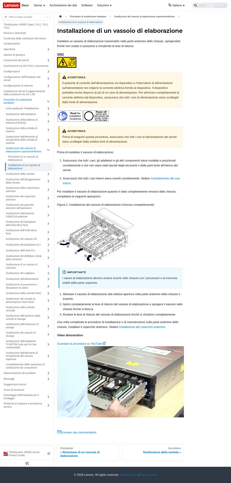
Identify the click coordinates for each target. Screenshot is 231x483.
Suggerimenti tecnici (15, 384)
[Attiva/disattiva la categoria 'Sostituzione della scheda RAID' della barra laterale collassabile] (48, 293)
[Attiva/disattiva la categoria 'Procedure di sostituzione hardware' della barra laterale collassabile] (48, 101)
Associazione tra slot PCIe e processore (26, 65)
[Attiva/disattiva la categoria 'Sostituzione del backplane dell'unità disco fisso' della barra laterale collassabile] (48, 223)
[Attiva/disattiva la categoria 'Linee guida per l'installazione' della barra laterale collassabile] (48, 108)
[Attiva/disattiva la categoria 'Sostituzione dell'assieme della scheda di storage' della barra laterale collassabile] (48, 317)
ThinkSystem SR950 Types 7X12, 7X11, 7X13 (26, 26)
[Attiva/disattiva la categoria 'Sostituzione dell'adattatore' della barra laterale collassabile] (48, 114)
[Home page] (60, 16)
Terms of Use (148, 474)
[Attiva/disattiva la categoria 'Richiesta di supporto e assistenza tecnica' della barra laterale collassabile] (48, 405)
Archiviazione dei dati (63, 5)
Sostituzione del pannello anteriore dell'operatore (20, 206)
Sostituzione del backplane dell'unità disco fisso (21, 223)
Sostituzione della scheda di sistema (21, 130)
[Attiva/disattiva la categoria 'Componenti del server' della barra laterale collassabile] (48, 60)
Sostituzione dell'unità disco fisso (21, 232)
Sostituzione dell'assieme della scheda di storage (23, 317)
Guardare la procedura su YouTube (81, 343)
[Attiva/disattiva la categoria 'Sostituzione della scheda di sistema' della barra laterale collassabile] (48, 130)
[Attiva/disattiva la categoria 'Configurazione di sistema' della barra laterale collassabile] (48, 86)
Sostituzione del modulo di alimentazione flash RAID (20, 300)
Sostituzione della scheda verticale (20, 309)
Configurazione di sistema (18, 85)
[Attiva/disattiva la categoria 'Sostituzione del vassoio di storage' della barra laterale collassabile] (48, 334)
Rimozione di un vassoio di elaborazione (23, 158)
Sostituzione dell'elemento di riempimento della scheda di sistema (22, 139)
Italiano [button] (175, 5)
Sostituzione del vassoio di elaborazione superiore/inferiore (23, 150)
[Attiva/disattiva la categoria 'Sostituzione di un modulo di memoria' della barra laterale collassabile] (48, 266)
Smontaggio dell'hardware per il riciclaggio (21, 397)
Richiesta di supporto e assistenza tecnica (23, 405)
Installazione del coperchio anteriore (142, 326)
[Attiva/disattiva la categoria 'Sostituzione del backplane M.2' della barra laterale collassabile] (48, 245)
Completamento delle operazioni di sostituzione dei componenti (25, 366)
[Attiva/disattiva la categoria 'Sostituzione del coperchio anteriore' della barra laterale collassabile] (48, 198)
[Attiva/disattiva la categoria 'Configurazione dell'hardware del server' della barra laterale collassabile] (48, 78)
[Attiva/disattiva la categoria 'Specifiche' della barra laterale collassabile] (48, 49)
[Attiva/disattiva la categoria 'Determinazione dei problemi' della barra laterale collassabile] (48, 373)
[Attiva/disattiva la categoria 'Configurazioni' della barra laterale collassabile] (48, 71)
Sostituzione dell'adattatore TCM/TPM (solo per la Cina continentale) (21, 344)
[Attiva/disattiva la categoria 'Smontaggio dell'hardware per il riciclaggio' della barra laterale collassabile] (48, 396)
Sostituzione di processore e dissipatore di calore (22, 286)
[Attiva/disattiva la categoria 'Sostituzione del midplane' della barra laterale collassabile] (48, 273)
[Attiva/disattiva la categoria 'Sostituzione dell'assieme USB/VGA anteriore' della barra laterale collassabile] (48, 215)
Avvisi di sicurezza (14, 389)
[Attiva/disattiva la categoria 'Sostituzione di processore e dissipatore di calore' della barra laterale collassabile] (48, 286)
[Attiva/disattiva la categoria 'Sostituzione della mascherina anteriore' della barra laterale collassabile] (48, 189)
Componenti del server (16, 60)
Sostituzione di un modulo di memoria (21, 266)
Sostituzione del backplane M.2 (23, 244)
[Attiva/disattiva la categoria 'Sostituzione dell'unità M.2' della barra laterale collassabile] (48, 250)
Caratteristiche (12, 43)
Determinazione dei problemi (20, 373)
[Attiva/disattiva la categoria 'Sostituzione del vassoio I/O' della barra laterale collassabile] (48, 239)
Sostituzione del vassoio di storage (21, 334)
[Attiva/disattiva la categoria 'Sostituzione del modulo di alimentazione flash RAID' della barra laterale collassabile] (48, 300)
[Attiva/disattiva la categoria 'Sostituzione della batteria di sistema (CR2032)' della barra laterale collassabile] (48, 121)
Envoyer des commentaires (76, 432)
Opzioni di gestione (14, 54)
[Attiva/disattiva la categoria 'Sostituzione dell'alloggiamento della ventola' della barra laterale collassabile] (48, 181)
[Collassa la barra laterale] (27, 463)
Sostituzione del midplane (20, 273)
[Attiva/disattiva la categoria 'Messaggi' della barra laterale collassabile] (48, 379)
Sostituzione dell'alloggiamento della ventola (23, 181)
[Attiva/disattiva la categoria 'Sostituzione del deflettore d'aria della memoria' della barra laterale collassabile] (48, 257)
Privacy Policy (129, 474)
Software (87, 5)
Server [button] (38, 5)
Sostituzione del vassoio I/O (21, 238)
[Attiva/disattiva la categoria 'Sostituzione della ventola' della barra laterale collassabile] (48, 174)
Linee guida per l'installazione (22, 108)
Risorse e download (15, 33)
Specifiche (9, 49)
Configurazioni (12, 71)
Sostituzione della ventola (20, 173)
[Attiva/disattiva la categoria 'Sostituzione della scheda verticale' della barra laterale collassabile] (48, 309)
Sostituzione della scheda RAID (23, 293)
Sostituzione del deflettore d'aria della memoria (24, 258)
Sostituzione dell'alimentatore (22, 278)
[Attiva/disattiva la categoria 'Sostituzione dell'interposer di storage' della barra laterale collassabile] (48, 326)
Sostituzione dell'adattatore (21, 114)
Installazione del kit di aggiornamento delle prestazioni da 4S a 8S (24, 93)
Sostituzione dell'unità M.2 (20, 250)
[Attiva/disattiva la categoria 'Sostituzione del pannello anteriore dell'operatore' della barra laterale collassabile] (48, 206)
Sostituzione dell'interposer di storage (22, 326)
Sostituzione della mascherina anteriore (22, 189)
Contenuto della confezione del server (25, 38)
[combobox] (9, 17)
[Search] (210, 5)
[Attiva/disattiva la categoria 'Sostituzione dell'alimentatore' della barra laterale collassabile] (48, 279)
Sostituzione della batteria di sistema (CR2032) (21, 121)
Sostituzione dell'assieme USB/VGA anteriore (20, 215)
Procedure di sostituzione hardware (18, 101)
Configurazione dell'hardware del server (22, 79)
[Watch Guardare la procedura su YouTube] (120, 382)
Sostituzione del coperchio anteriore (20, 198)
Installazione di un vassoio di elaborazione (24, 167)
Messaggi (9, 378)
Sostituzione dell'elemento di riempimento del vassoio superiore (22, 356)
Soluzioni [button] (103, 5)
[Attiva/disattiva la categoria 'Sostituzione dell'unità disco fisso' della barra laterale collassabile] (48, 232)
